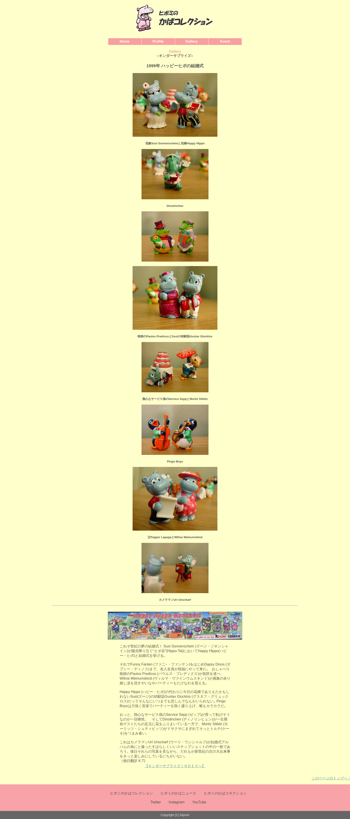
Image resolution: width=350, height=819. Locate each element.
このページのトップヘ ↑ (331, 778)
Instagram (177, 802)
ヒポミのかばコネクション (225, 793)
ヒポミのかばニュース (178, 793)
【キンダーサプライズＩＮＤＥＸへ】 (175, 766)
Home (124, 41)
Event (225, 41)
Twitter (155, 802)
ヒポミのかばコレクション (131, 793)
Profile (158, 41)
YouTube (199, 802)
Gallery (191, 41)
